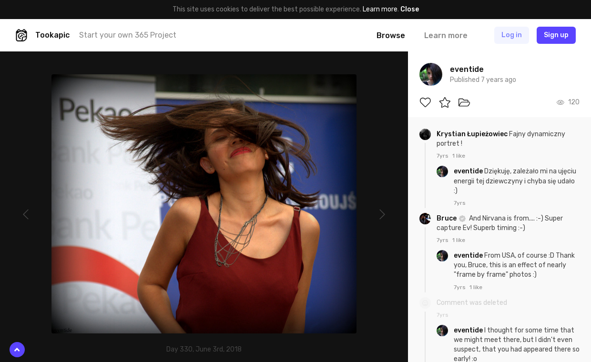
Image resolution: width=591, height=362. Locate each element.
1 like (458, 155)
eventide (469, 171)
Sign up (556, 35)
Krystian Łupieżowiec (473, 134)
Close (409, 9)
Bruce (447, 218)
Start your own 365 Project (127, 35)
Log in (511, 35)
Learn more (380, 9)
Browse (391, 35)
